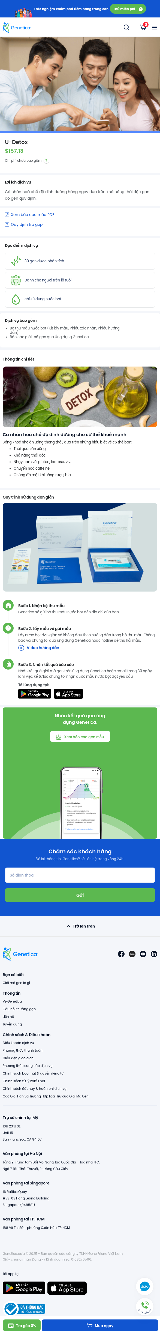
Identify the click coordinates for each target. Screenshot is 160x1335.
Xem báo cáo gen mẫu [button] (80, 737)
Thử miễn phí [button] (128, 9)
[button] (144, 1306)
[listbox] (143, 27)
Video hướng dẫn (38, 648)
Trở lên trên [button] (80, 926)
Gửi (80, 895)
